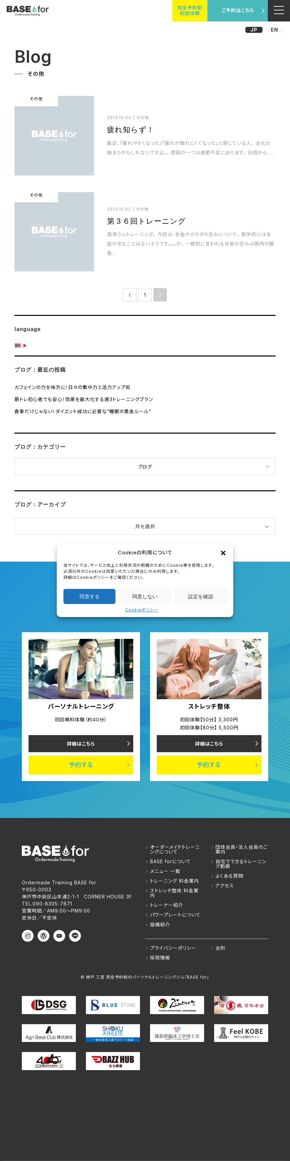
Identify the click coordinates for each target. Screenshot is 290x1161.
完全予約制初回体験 (189, 10)
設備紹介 (160, 925)
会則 (220, 948)
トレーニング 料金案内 (174, 881)
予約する (81, 765)
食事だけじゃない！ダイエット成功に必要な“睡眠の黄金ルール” (82, 411)
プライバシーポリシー (173, 948)
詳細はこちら (81, 744)
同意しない (144, 596)
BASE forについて (170, 862)
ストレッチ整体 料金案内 (174, 893)
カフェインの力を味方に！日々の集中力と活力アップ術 (72, 387)
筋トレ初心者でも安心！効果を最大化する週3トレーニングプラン (83, 399)
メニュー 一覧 (165, 871)
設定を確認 (200, 596)
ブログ (145, 466)
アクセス (224, 886)
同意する (90, 596)
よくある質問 (229, 876)
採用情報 (160, 958)
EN (274, 30)
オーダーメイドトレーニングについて (175, 849)
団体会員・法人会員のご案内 (241, 849)
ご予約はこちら (238, 10)
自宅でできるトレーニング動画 (241, 864)
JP (253, 30)
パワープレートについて (175, 915)
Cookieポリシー (141, 609)
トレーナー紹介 (166, 905)
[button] (223, 552)
